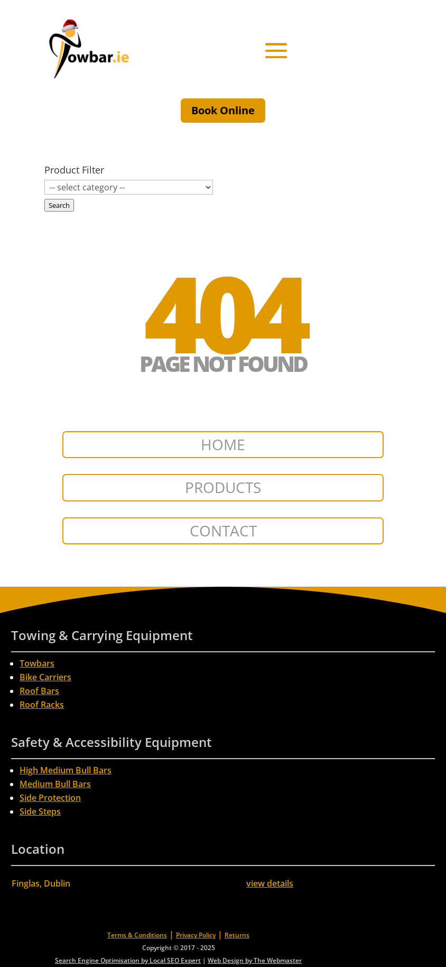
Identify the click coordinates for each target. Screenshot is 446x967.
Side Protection (50, 798)
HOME (223, 444)
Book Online (223, 110)
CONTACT (223, 531)
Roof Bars (39, 691)
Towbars (37, 663)
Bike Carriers (45, 677)
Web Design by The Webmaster (255, 960)
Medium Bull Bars (55, 784)
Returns (237, 934)
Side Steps (40, 811)
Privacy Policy (196, 934)
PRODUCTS (223, 487)
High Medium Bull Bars (65, 770)
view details (269, 883)
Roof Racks (42, 704)
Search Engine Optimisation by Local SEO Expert (128, 960)
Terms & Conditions (137, 934)
